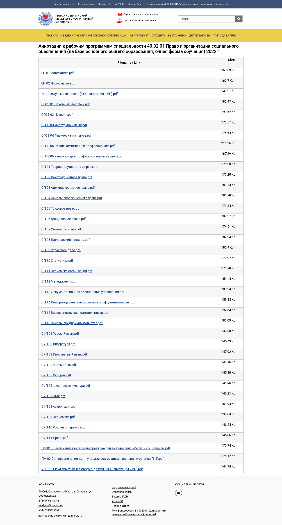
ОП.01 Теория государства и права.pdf (70, 167)
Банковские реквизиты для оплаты (60, 515)
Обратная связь (86, 4)
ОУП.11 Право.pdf (54, 438)
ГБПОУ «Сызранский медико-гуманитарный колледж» (74, 19)
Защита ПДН (104, 4)
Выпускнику (177, 35)
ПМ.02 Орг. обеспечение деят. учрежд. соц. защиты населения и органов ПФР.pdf (102, 458)
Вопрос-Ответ (135, 4)
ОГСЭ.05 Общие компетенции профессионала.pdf (78, 146)
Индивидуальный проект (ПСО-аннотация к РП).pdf (79, 94)
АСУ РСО (119, 4)
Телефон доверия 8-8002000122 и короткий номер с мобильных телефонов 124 (187, 4)
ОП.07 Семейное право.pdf (61, 229)
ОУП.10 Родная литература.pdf (64, 427)
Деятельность (199, 35)
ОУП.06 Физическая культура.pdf (65, 386)
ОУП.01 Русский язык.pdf (60, 333)
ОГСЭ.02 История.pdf (57, 114)
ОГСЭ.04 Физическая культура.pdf (66, 135)
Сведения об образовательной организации (94, 35)
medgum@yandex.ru (50, 505)
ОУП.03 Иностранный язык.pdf (64, 354)
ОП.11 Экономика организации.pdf (66, 271)
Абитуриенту (139, 35)
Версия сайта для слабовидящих (138, 14)
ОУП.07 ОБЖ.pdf (53, 396)
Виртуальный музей (64, 4)
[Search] (238, 19)
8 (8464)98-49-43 (48, 500)
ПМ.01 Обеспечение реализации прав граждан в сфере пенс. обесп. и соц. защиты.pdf (105, 448)
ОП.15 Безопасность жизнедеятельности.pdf (74, 313)
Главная (52, 35)
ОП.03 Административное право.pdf (68, 187)
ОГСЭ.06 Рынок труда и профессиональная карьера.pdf (82, 156)
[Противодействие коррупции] (120, 20)
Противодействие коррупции (140, 20)
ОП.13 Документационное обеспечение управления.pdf (82, 292)
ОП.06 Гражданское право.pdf (63, 219)
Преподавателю (224, 35)
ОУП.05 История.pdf (56, 375)
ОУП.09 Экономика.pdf (58, 417)
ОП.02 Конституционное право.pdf (66, 177)
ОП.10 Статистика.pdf (57, 260)
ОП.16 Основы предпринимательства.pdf (72, 323)
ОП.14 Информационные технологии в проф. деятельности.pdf (88, 302)
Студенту (158, 35)
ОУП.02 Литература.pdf (58, 344)
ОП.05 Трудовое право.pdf (61, 208)
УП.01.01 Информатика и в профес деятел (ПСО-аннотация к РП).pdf (92, 469)
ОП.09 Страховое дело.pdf (61, 250)
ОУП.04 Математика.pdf (58, 365)
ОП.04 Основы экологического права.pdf (71, 198)
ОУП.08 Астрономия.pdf (59, 406)
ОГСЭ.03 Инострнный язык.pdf (64, 125)
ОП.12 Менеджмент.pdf (59, 281)
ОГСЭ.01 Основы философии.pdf (65, 104)
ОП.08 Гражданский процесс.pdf (65, 240)
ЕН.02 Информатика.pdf (59, 83)
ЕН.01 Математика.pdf (57, 73)
